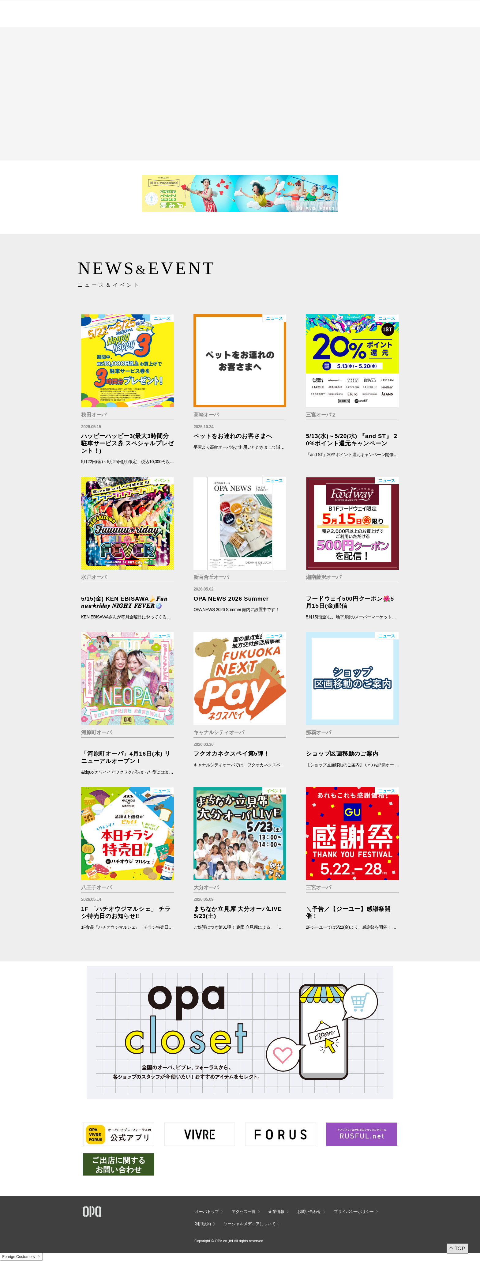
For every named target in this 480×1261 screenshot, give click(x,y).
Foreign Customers (18, 1257)
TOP (460, 1248)
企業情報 (276, 1211)
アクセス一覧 (244, 1211)
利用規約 (203, 1223)
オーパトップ (207, 1211)
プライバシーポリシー (354, 1211)
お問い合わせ (309, 1211)
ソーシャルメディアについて (250, 1223)
